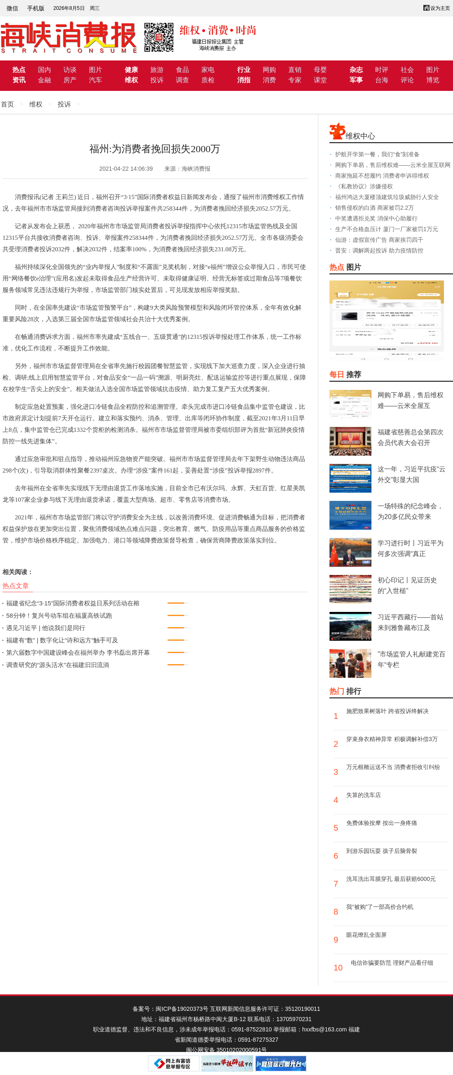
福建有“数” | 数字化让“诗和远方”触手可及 (62, 640)
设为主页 (440, 8)
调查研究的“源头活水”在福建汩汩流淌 (57, 664)
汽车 (95, 79)
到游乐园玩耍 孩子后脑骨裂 (381, 851)
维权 (131, 79)
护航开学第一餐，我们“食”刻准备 (377, 154)
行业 (243, 69)
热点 (19, 69)
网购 (269, 69)
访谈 (70, 69)
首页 (7, 104)
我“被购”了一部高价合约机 (379, 907)
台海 (381, 79)
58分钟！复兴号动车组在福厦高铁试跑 (59, 615)
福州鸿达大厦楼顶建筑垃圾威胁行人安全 (387, 197)
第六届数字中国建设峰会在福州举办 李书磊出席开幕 (78, 652)
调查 (182, 79)
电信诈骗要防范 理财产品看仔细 (392, 962)
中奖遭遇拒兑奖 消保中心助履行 (376, 218)
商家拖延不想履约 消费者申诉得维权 (382, 175)
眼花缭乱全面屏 (366, 934)
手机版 (35, 8)
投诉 (156, 79)
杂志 (356, 69)
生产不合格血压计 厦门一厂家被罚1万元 (386, 229)
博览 (432, 79)
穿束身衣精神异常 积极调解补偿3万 (392, 739)
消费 (269, 79)
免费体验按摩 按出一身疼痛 (381, 823)
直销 (294, 69)
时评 (381, 69)
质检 (208, 79)
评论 (407, 79)
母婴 (320, 69)
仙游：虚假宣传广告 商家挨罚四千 (379, 239)
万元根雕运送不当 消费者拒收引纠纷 (393, 767)
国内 (44, 69)
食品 (182, 69)
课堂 (320, 79)
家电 (208, 69)
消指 (243, 79)
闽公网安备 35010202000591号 (226, 1050)
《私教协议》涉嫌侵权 (364, 186)
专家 (294, 79)
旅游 (156, 69)
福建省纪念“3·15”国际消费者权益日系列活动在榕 (73, 603)
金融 (44, 79)
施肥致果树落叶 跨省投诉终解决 (387, 711)
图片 (95, 69)
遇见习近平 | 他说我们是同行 (45, 627)
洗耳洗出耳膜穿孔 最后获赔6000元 (391, 879)
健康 (131, 69)
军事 (356, 79)
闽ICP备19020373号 (182, 1008)
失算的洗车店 (363, 795)
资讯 (19, 79)
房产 (70, 79)
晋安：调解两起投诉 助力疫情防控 (379, 250)
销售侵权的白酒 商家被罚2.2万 (374, 207)
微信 (12, 8)
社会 (407, 69)
